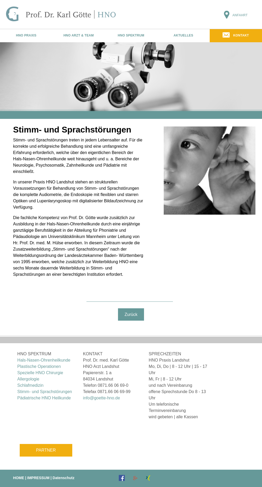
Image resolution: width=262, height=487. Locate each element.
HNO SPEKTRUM (131, 35)
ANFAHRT (240, 15)
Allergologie (28, 379)
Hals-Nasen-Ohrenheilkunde (43, 360)
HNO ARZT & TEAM (78, 35)
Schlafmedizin (30, 385)
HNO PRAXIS (26, 35)
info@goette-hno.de (101, 398)
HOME (18, 478)
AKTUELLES (183, 35)
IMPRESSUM (38, 478)
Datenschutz (63, 478)
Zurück (131, 314)
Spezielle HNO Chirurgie (40, 372)
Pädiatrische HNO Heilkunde (44, 398)
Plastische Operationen (39, 366)
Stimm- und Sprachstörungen (44, 391)
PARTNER (46, 450)
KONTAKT (241, 35)
